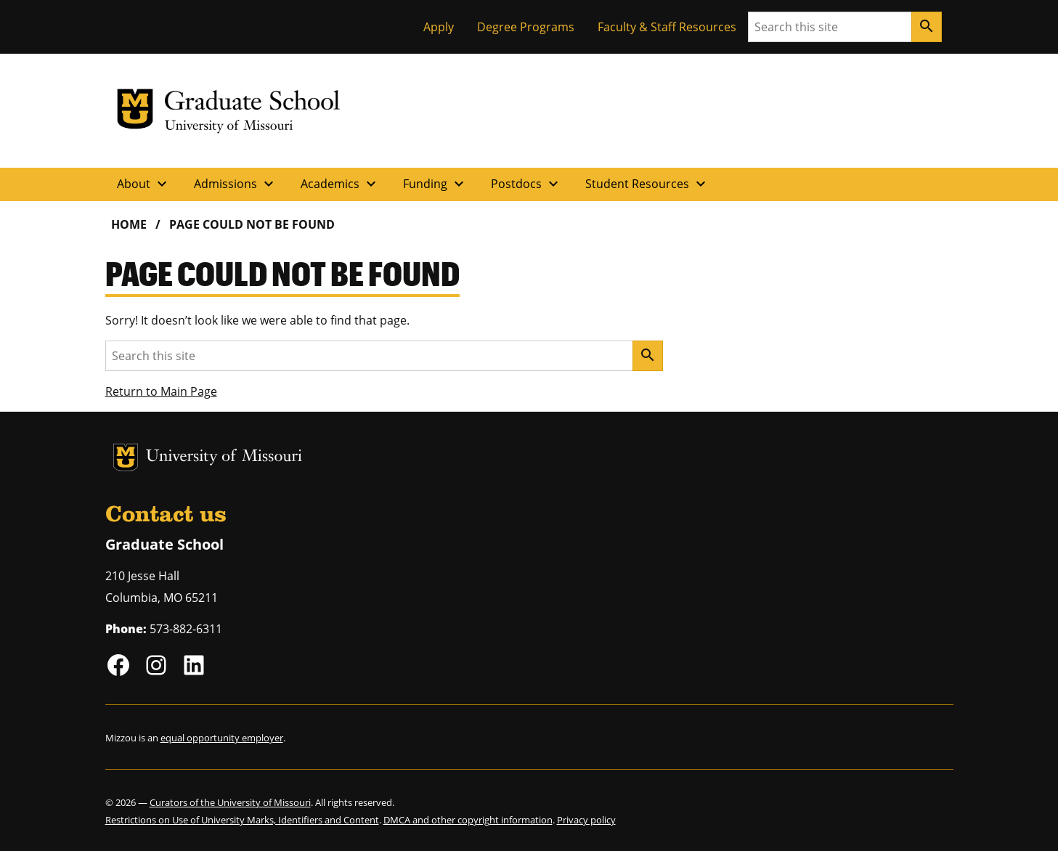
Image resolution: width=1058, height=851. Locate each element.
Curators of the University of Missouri (230, 802)
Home (129, 224)
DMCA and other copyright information (468, 819)
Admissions (235, 183)
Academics (340, 183)
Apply (438, 27)
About (144, 183)
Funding (435, 183)
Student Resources (647, 183)
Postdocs (526, 183)
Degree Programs (525, 27)
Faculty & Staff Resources (667, 27)
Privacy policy (586, 819)
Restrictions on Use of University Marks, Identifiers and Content (242, 819)
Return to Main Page (161, 391)
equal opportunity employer (221, 737)
